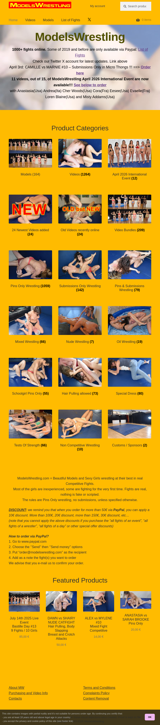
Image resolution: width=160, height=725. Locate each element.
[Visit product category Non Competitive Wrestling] (80, 430)
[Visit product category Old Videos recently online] (80, 215)
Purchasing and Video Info (28, 693)
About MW (16, 687)
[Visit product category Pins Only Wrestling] (30, 269)
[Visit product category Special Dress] (129, 376)
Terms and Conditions (99, 687)
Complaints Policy (96, 693)
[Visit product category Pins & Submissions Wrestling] (129, 271)
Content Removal (96, 698)
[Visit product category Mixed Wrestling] (30, 325)
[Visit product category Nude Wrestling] (80, 325)
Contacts (15, 698)
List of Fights (70, 20)
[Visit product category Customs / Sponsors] (129, 428)
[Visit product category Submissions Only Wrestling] (80, 271)
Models (48, 20)
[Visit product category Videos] (80, 158)
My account (97, 6)
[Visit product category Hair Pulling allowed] (80, 376)
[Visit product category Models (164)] (30, 158)
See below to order (90, 85)
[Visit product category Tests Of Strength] (30, 428)
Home (13, 20)
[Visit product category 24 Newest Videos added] (30, 215)
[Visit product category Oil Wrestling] (129, 325)
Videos (30, 20)
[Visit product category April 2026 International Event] (129, 159)
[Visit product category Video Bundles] (129, 213)
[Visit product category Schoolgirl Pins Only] (30, 376)
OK (149, 717)
